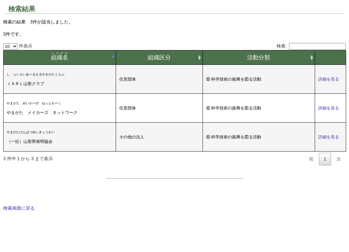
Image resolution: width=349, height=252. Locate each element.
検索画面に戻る (19, 208)
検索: (311, 45)
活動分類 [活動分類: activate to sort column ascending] (258, 57)
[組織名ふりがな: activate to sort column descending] (60, 57)
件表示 (17, 45)
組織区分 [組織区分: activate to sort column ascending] (159, 57)
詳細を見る (328, 79)
